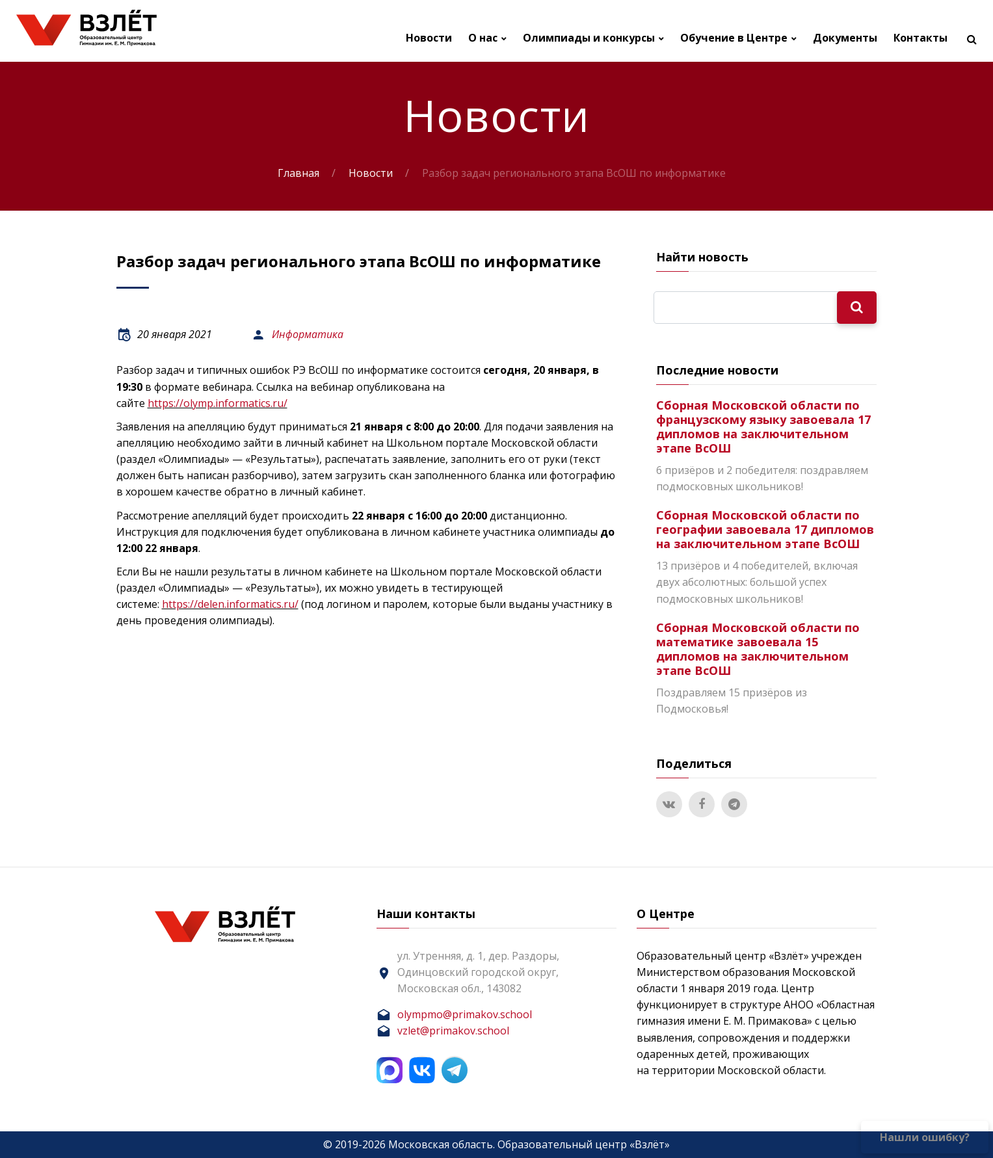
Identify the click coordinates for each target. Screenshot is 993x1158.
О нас (482, 38)
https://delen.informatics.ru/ (230, 604)
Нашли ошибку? (925, 1137)
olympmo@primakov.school (464, 1014)
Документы (845, 38)
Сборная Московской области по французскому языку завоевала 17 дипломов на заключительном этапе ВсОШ (763, 426)
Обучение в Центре (734, 38)
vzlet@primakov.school (453, 1030)
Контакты (920, 38)
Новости (429, 38)
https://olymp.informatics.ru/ (217, 403)
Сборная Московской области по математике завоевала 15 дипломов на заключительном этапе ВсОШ (758, 649)
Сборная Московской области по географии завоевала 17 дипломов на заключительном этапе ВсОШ (765, 529)
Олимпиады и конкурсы (589, 38)
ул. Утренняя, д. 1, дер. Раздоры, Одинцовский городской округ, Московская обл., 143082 (478, 972)
